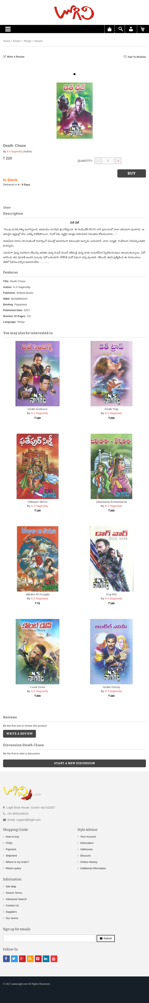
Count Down (37, 687)
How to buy (12, 836)
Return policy (13, 868)
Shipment (11, 855)
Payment (11, 849)
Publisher (9, 292)
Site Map (11, 886)
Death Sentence (38, 409)
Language (9, 321)
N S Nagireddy (14, 151)
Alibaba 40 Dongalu (38, 594)
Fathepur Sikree (38, 501)
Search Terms (14, 892)
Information (86, 842)
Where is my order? (17, 861)
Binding (8, 304)
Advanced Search (16, 899)
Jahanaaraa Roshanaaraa (111, 501)
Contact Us (12, 905)
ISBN (6, 298)
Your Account (88, 836)
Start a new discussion (74, 763)
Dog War (111, 594)
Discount (85, 855)
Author (7, 287)
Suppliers (11, 911)
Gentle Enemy (111, 687)
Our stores (12, 918)
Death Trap (111, 409)
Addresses (86, 849)
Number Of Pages (14, 316)
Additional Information (93, 868)
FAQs (9, 842)
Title (6, 281)
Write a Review (15, 56)
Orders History (88, 861)
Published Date (12, 310)
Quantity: (85, 160)
